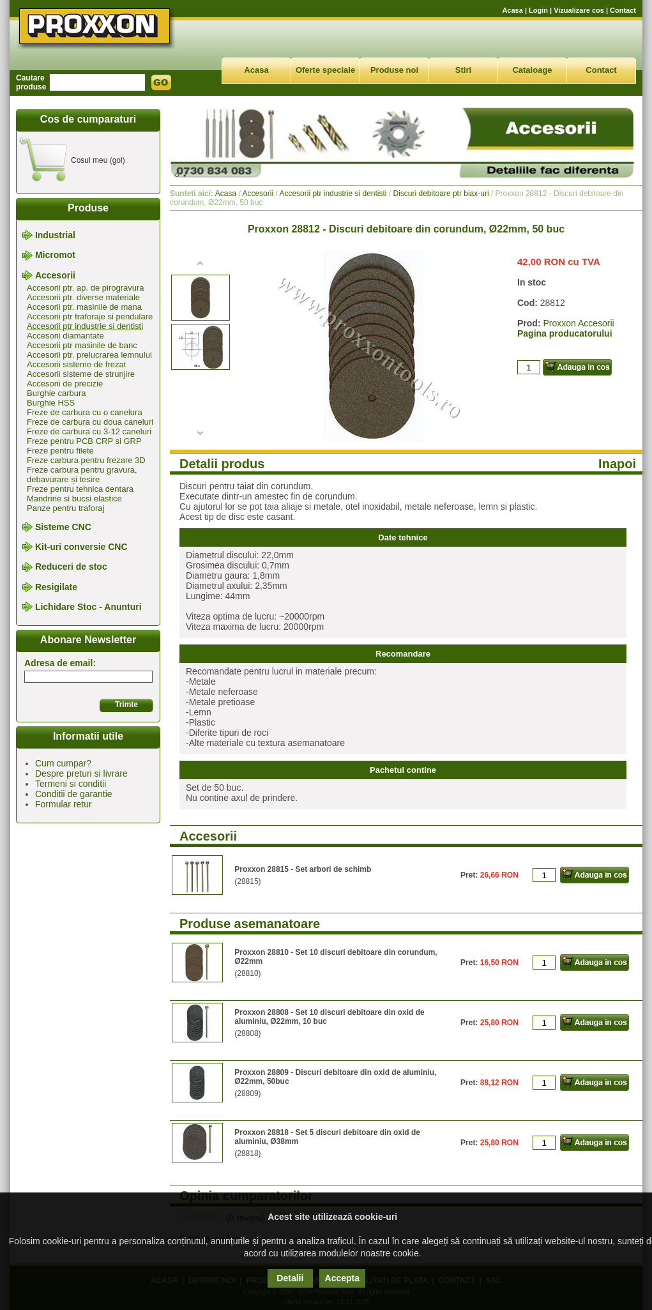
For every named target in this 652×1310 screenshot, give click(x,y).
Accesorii (55, 275)
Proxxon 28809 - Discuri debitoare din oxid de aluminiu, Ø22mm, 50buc (335, 1077)
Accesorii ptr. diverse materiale (83, 297)
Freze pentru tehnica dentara (80, 489)
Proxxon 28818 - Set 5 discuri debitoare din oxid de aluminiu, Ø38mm (327, 1137)
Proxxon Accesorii (578, 323)
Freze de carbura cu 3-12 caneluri (89, 431)
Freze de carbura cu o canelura (84, 412)
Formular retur (63, 804)
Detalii (290, 1278)
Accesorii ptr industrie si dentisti (85, 326)
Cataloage (532, 70)
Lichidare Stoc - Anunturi (88, 607)
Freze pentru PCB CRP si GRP (84, 441)
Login (538, 10)
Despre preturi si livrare (81, 773)
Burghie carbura (56, 393)
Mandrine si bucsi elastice (74, 498)
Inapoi (617, 464)
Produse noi (394, 70)
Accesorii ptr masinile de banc (82, 345)
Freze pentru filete (60, 450)
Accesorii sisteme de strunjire (81, 374)
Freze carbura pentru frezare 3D (86, 460)
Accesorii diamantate (65, 335)
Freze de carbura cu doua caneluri (90, 422)
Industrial (55, 235)
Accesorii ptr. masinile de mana (84, 307)
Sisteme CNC (63, 527)
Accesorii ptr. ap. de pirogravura (85, 288)
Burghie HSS (51, 402)
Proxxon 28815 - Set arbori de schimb (302, 869)
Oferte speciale (325, 70)
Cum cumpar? (63, 763)
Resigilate (56, 587)
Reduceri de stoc (71, 567)
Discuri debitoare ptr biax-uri (441, 193)
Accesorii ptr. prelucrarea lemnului (89, 355)
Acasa (512, 10)
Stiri (463, 70)
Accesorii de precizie (65, 383)
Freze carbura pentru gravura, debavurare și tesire (82, 474)
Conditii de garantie (73, 794)
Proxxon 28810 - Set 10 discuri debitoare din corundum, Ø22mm (335, 957)
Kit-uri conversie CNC (81, 547)
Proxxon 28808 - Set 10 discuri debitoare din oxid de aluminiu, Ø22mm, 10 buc (329, 1017)
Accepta (342, 1278)
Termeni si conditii (70, 784)
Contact (623, 10)
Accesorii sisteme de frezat (76, 364)
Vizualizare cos (579, 10)
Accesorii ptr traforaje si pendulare (90, 316)
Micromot (55, 255)
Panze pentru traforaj (65, 508)
